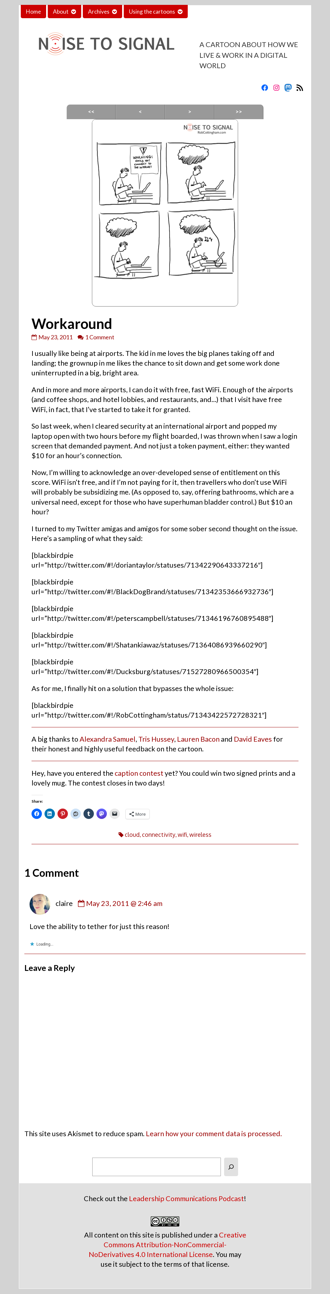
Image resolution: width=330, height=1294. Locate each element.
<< (91, 111)
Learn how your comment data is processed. (214, 1133)
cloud (132, 834)
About (61, 11)
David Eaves (253, 739)
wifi (182, 834)
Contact (203, 11)
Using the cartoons (152, 11)
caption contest (139, 773)
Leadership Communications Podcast (186, 1198)
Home (33, 11)
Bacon (210, 739)
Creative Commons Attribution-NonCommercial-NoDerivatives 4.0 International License (167, 1245)
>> (238, 111)
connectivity (158, 834)
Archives (98, 11)
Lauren (188, 739)
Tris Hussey (156, 739)
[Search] (231, 1167)
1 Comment (99, 337)
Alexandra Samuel (107, 739)
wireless (200, 834)
